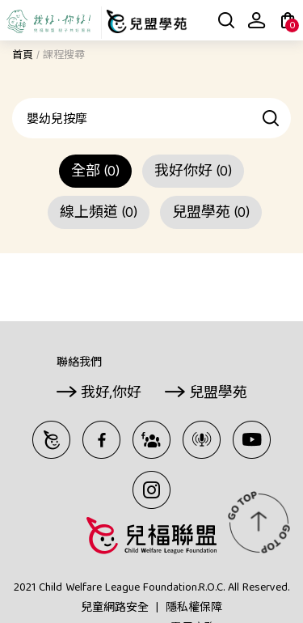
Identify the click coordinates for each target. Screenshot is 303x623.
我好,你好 (111, 394)
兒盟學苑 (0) (211, 214)
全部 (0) (95, 172)
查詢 (271, 118)
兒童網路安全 (115, 608)
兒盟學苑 (218, 394)
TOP (258, 522)
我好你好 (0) (193, 172)
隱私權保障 (194, 608)
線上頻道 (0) (98, 214)
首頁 (22, 56)
